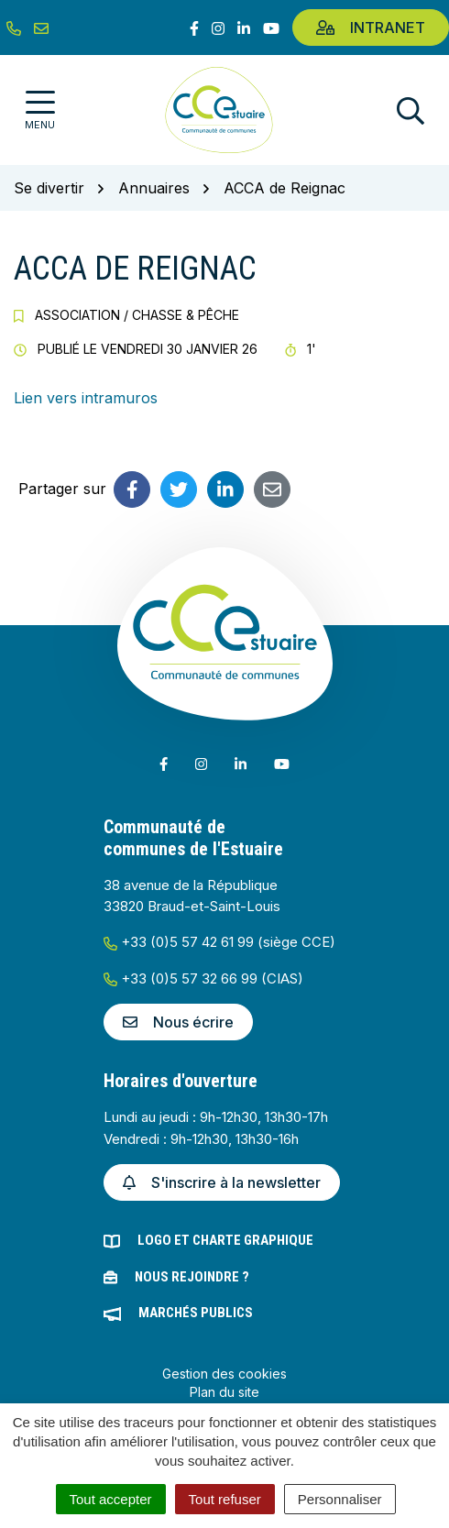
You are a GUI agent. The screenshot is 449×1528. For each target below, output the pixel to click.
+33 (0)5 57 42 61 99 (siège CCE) (219, 942)
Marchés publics (195, 1312)
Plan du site (224, 1392)
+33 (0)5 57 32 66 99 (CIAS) (203, 978)
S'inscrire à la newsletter (222, 1182)
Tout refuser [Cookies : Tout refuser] (225, 1499)
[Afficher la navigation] (40, 110)
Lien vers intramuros (86, 398)
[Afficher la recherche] (410, 110)
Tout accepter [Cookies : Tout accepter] (111, 1499)
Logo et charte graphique (225, 1240)
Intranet (370, 27)
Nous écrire (178, 1022)
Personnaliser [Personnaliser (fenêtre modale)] (340, 1499)
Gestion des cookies (224, 1373)
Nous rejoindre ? (192, 1277)
